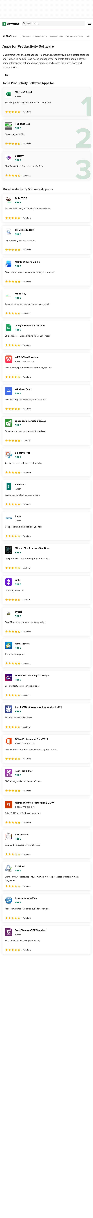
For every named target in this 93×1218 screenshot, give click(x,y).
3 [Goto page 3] (21, 960)
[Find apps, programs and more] (53, 23)
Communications (40, 36)
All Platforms (10, 36)
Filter (6, 75)
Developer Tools (56, 36)
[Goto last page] (85, 961)
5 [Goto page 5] (37, 960)
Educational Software (74, 36)
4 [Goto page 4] (29, 960)
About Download (65, 1212)
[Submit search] (24, 23)
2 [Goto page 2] (13, 960)
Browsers (26, 36)
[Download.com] (10, 24)
